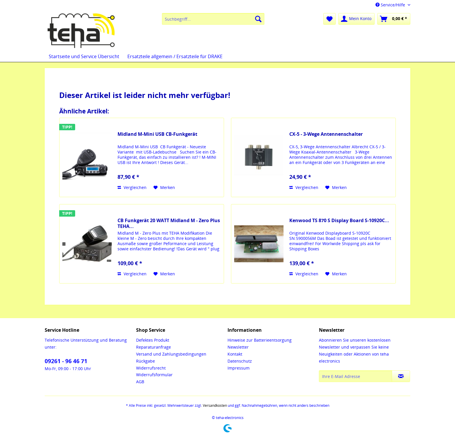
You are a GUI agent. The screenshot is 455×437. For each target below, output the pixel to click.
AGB (140, 381)
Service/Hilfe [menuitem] (390, 5)
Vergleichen (132, 187)
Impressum (239, 368)
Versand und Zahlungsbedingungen (171, 354)
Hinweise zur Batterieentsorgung (260, 340)
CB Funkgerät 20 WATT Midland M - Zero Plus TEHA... (169, 223)
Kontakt (235, 354)
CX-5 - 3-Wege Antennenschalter (326, 134)
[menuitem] (213, 19)
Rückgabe (145, 361)
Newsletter (238, 347)
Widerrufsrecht (151, 368)
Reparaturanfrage (153, 347)
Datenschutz (240, 361)
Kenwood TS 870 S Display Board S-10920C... (339, 220)
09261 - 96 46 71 (66, 361)
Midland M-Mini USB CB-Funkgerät (157, 134)
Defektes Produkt (152, 340)
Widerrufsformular (154, 374)
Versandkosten (215, 405)
